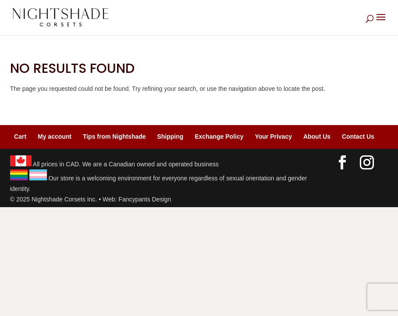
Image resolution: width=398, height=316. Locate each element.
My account (54, 136)
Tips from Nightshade (114, 136)
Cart (20, 136)
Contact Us (358, 136)
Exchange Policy (219, 136)
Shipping (170, 136)
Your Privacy (273, 136)
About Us (316, 136)
